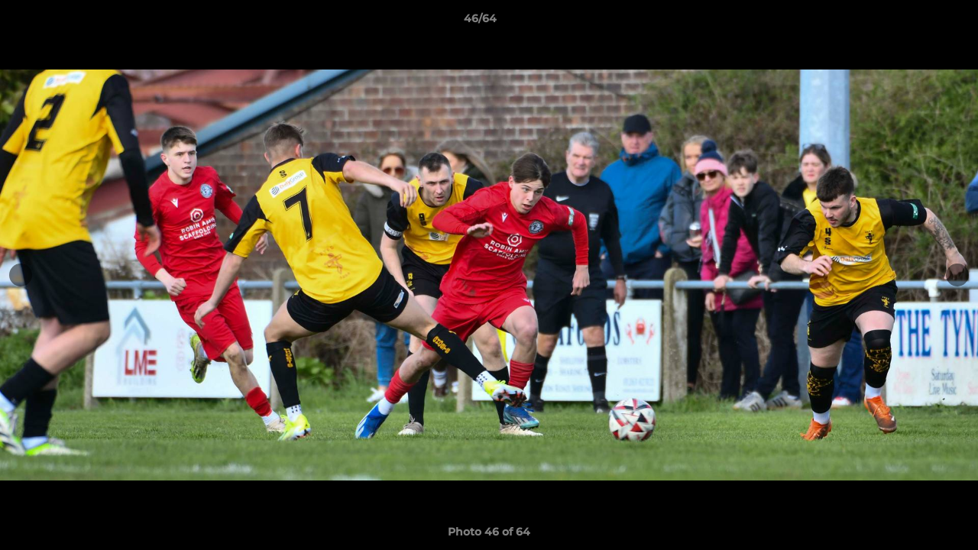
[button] (914, 22)
